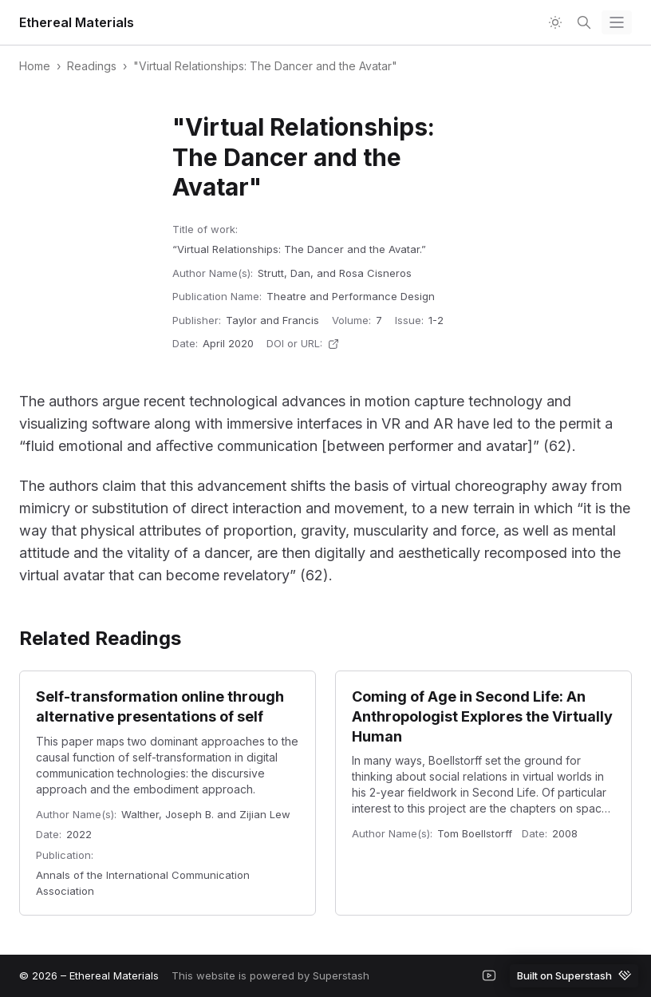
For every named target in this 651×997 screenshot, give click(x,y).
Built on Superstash (574, 974)
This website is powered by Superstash (270, 975)
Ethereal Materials (76, 22)
